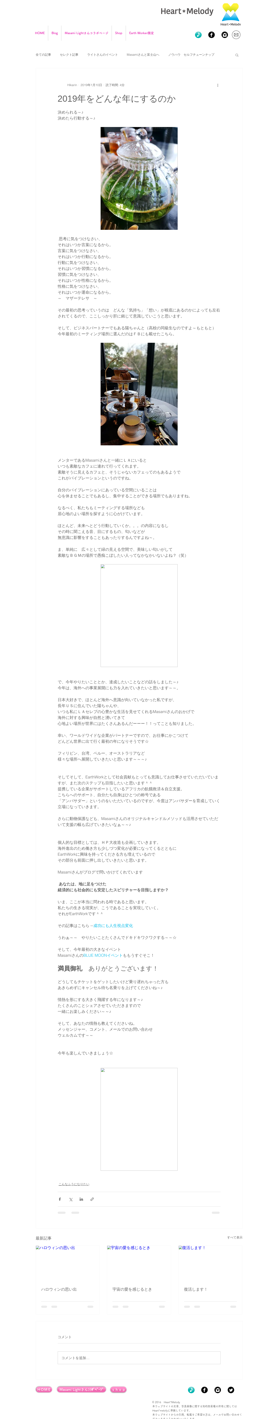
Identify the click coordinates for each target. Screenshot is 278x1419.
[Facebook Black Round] (211, 34)
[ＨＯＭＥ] (44, 1389)
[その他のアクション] (218, 85)
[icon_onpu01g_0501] (198, 34)
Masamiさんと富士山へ (143, 55)
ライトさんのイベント (102, 55)
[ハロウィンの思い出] (67, 1263)
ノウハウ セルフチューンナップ (191, 55)
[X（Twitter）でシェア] (70, 1199)
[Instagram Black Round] (224, 34)
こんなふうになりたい (74, 1184)
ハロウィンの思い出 (59, 1289)
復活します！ (196, 1289)
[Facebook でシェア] (60, 1199)
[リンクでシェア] (92, 1199)
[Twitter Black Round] (231, 1390)
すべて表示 (235, 1237)
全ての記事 (43, 55)
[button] (237, 55)
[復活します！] (210, 1263)
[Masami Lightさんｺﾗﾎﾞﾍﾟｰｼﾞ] (81, 1389)
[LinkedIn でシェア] (81, 1199)
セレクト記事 (69, 55)
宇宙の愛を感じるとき (132, 1289)
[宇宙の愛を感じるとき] (139, 1263)
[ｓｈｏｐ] (118, 1389)
